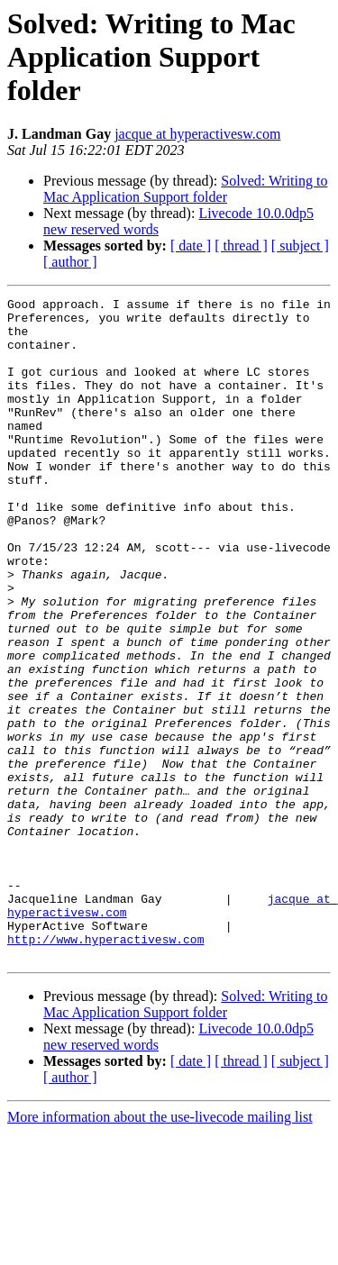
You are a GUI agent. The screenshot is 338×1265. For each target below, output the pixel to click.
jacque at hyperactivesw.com (197, 133)
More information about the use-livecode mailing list (160, 1249)
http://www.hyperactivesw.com (105, 1068)
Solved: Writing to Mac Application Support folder (185, 189)
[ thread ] (241, 245)
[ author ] (70, 261)
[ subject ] (300, 245)
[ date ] (190, 245)
